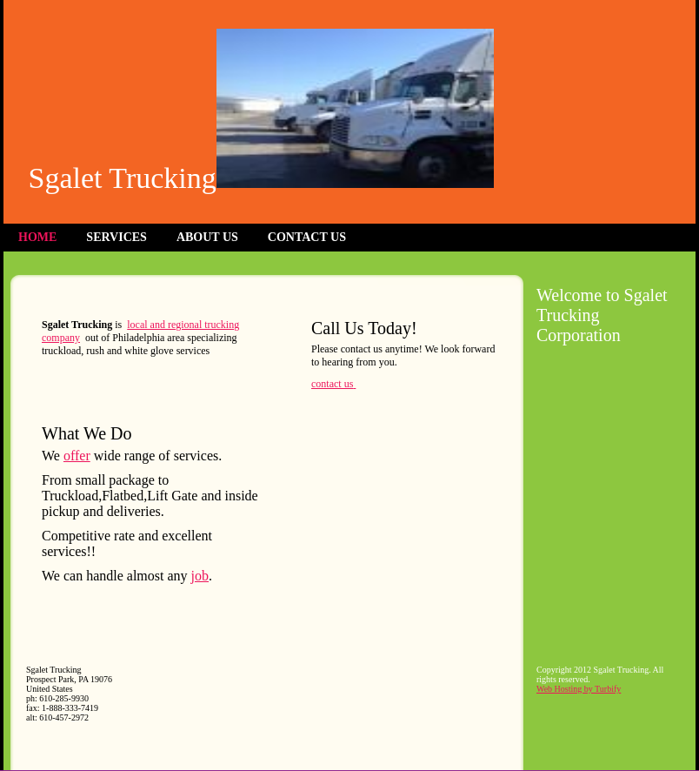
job (200, 575)
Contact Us (307, 237)
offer (76, 455)
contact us (332, 384)
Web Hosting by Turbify (578, 689)
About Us (207, 237)
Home (37, 237)
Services (116, 237)
